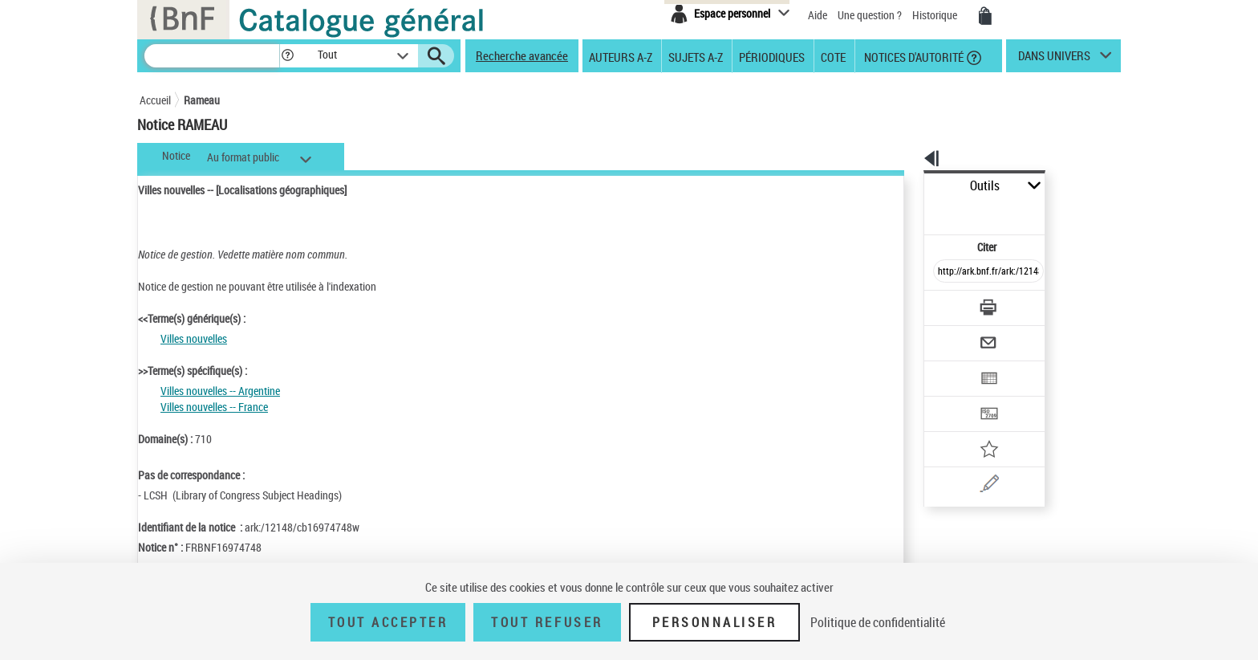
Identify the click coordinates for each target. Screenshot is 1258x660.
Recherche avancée (522, 55)
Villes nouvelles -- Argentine (220, 390)
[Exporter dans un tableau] (955, 334)
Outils (906, 185)
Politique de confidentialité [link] (877, 622)
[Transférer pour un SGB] (950, 366)
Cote (833, 56)
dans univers (1054, 59)
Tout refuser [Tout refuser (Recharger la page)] (547, 622)
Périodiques (772, 56)
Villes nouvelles (193, 338)
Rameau (202, 100)
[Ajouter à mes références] (953, 397)
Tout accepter (388, 622)
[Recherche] (211, 55)
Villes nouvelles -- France (214, 406)
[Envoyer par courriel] (943, 303)
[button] (287, 55)
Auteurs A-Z (620, 56)
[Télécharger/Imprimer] (946, 272)
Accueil (155, 100)
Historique (936, 14)
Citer (918, 211)
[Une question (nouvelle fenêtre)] (975, 428)
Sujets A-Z (695, 56)
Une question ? (870, 14)
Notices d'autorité (913, 56)
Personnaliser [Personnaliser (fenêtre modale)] (714, 622)
